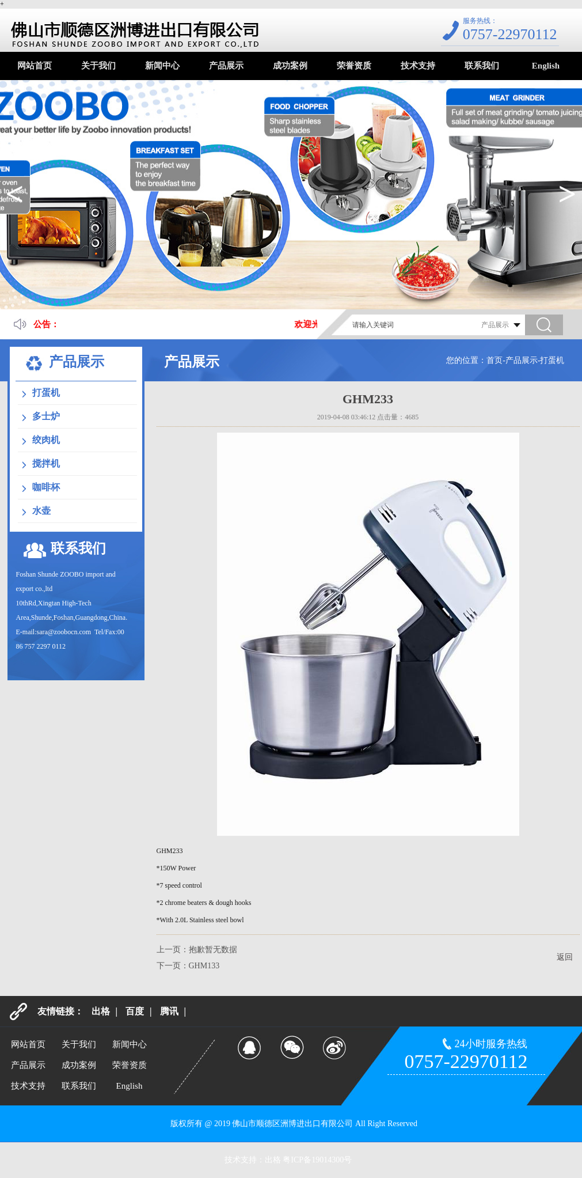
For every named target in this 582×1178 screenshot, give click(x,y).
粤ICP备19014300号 (317, 1160)
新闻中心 (162, 65)
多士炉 (46, 416)
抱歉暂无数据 (213, 949)
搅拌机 (46, 463)
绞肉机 (46, 440)
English (546, 65)
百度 (134, 1011)
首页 (494, 360)
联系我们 (482, 65)
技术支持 (418, 65)
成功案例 (290, 65)
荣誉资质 (354, 65)
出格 (101, 1011)
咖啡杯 (46, 487)
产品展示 (226, 65)
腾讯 (169, 1011)
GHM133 (204, 965)
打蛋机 (46, 392)
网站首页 (34, 65)
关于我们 (98, 65)
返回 (565, 957)
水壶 (41, 511)
